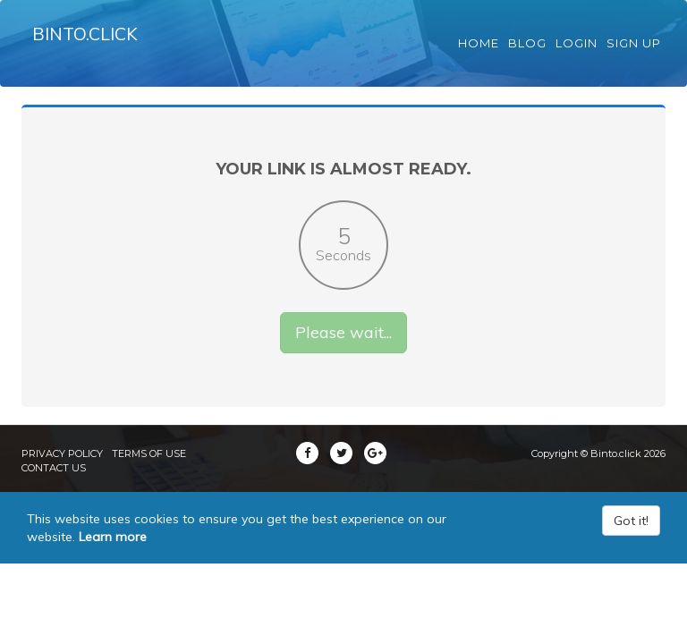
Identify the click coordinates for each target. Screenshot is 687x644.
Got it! (631, 541)
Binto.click (89, 44)
